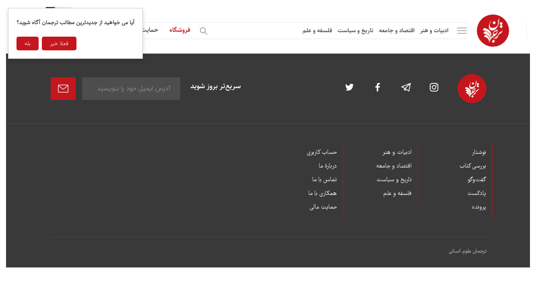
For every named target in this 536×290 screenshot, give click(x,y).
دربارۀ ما (328, 166)
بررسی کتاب (472, 166)
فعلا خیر (59, 43)
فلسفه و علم (317, 30)
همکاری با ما (322, 194)
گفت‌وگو (477, 180)
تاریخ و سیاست (355, 30)
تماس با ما (324, 180)
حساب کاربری (322, 153)
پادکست (476, 194)
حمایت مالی (143, 30)
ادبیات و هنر (434, 30)
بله (28, 43)
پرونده (479, 207)
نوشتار (479, 153)
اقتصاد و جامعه (396, 30)
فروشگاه (179, 30)
